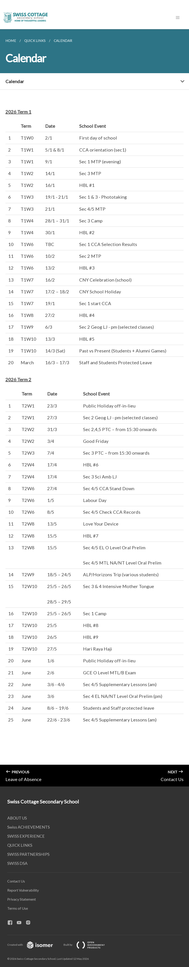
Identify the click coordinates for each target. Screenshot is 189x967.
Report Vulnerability (23, 890)
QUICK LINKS (19, 845)
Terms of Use (17, 908)
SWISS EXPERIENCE (26, 836)
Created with (33, 944)
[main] (94, 407)
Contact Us (16, 881)
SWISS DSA (17, 863)
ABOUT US (17, 817)
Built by (88, 944)
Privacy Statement (21, 899)
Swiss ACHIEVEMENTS (28, 827)
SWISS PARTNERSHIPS (28, 854)
